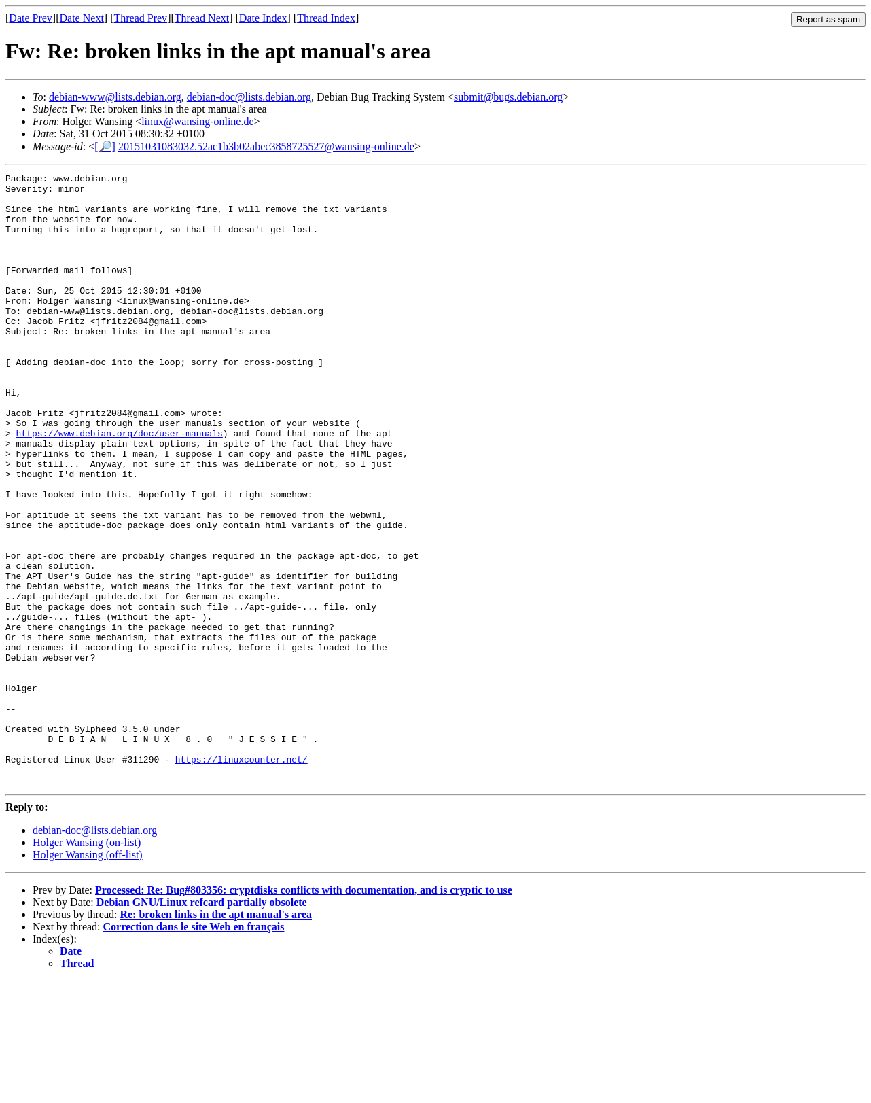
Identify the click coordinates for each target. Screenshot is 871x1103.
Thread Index (326, 18)
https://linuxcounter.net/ (241, 877)
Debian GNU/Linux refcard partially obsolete (201, 1024)
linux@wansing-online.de (197, 121)
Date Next (82, 18)
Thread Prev (140, 18)
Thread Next (202, 18)
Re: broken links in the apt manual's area (216, 1037)
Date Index (263, 18)
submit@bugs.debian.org (508, 97)
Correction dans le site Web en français (194, 1049)
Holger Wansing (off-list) (88, 977)
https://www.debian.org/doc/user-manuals (119, 486)
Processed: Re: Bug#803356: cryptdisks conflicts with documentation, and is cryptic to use (303, 1012)
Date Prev (30, 18)
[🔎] (104, 146)
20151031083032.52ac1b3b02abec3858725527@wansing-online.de (266, 146)
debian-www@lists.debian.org (115, 97)
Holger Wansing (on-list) (87, 964)
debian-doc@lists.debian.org (249, 97)
